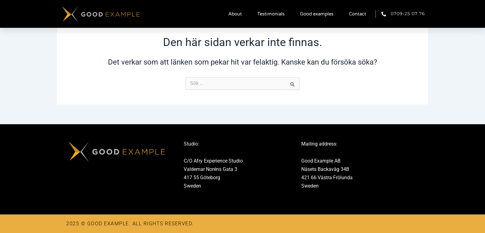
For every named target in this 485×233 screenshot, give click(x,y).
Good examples (316, 14)
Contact (357, 14)
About (235, 14)
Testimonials (271, 14)
